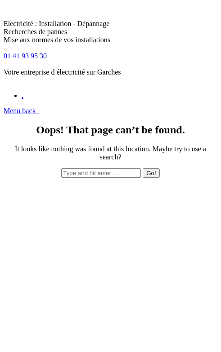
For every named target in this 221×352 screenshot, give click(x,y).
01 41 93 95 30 (25, 56)
